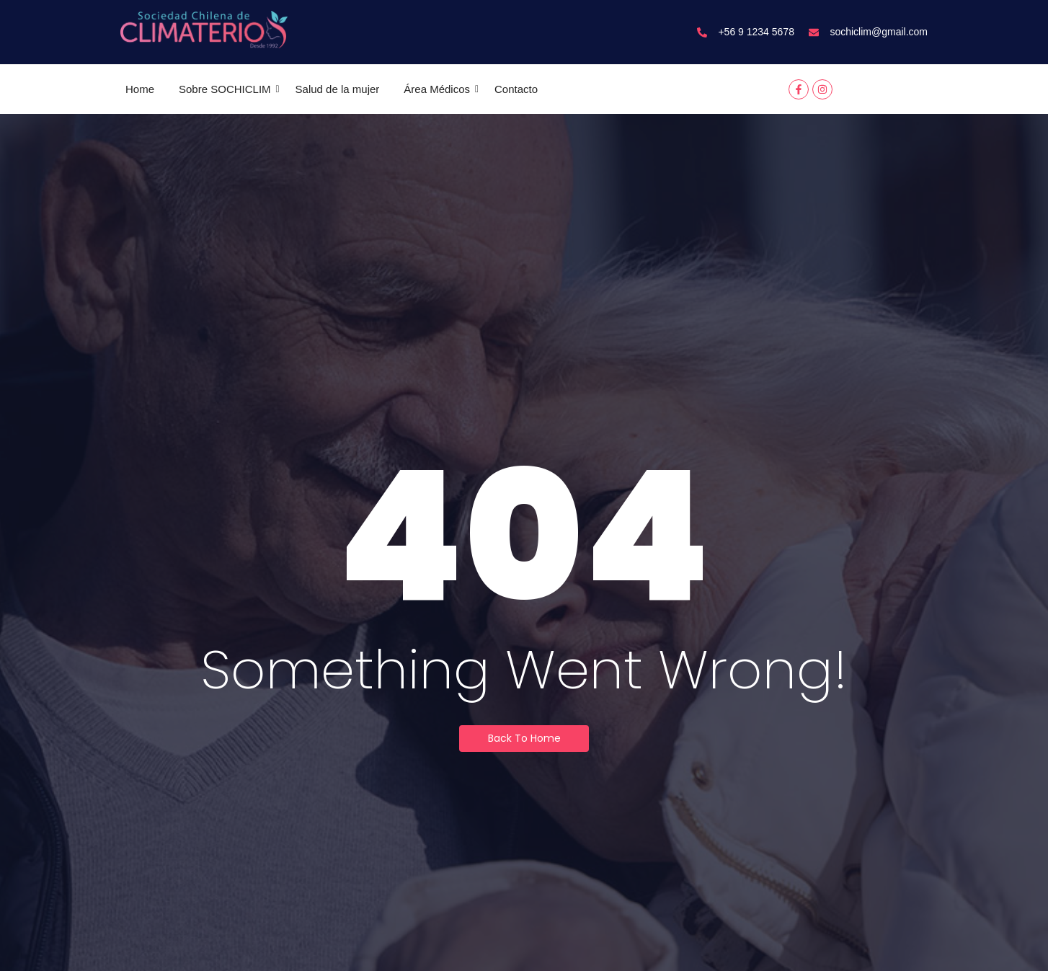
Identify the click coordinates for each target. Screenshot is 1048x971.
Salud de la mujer (338, 89)
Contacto (516, 89)
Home (139, 89)
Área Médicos (439, 89)
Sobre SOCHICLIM (227, 89)
